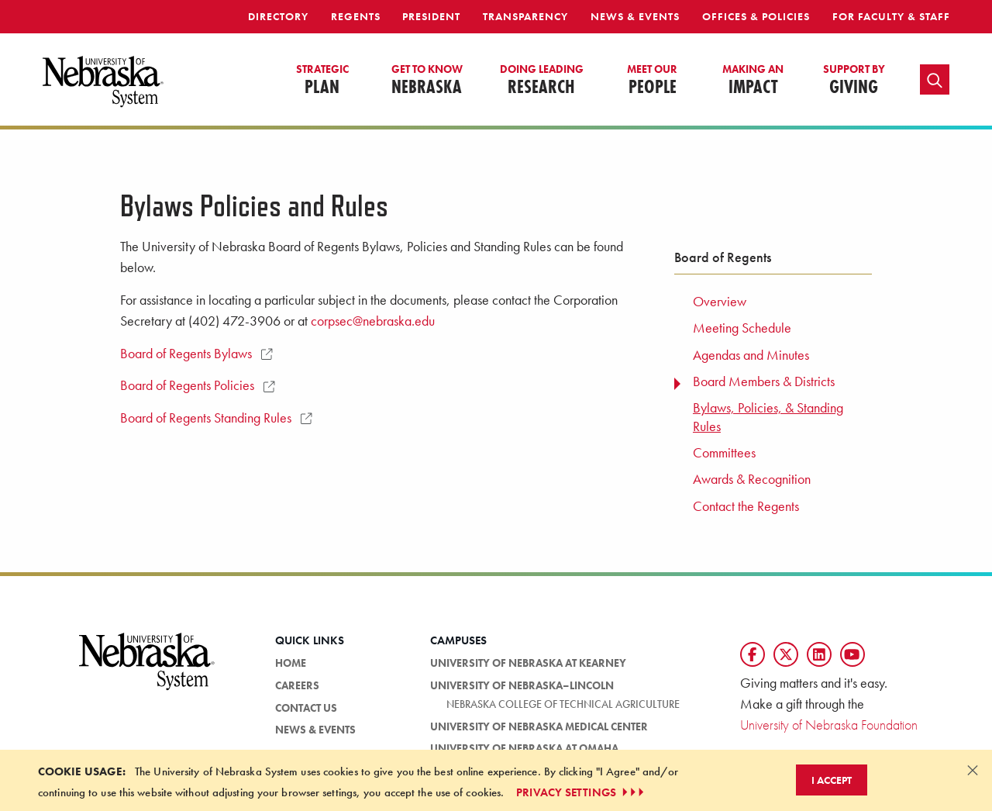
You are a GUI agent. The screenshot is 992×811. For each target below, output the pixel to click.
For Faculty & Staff (891, 16)
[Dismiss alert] (973, 770)
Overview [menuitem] (719, 301)
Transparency (525, 16)
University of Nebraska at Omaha (524, 748)
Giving (854, 80)
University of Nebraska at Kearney (528, 663)
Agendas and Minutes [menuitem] (751, 355)
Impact (753, 80)
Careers (297, 685)
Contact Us (306, 708)
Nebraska (427, 80)
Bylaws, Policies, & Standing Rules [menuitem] (768, 416)
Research (542, 80)
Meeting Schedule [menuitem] (742, 327)
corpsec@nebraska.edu (373, 321)
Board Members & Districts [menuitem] (764, 381)
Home (290, 663)
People (652, 80)
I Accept (831, 780)
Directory (278, 16)
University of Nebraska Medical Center (539, 726)
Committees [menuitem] (724, 452)
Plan (322, 80)
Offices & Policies (756, 16)
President (431, 16)
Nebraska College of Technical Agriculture (563, 704)
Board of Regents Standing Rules (216, 417)
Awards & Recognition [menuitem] (752, 479)
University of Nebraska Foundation (829, 724)
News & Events (635, 16)
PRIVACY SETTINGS (581, 792)
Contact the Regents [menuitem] (746, 506)
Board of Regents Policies (197, 385)
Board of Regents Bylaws (196, 353)
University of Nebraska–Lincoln (522, 685)
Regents (356, 16)
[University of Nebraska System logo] (147, 670)
